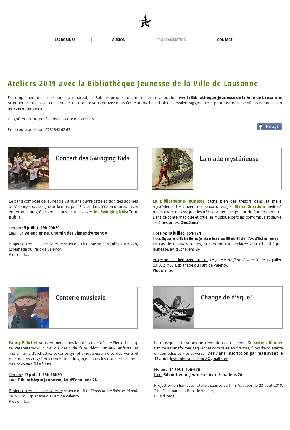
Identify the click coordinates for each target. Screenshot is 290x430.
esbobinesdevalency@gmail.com (199, 358)
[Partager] (269, 126)
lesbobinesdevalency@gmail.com (183, 102)
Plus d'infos (19, 254)
